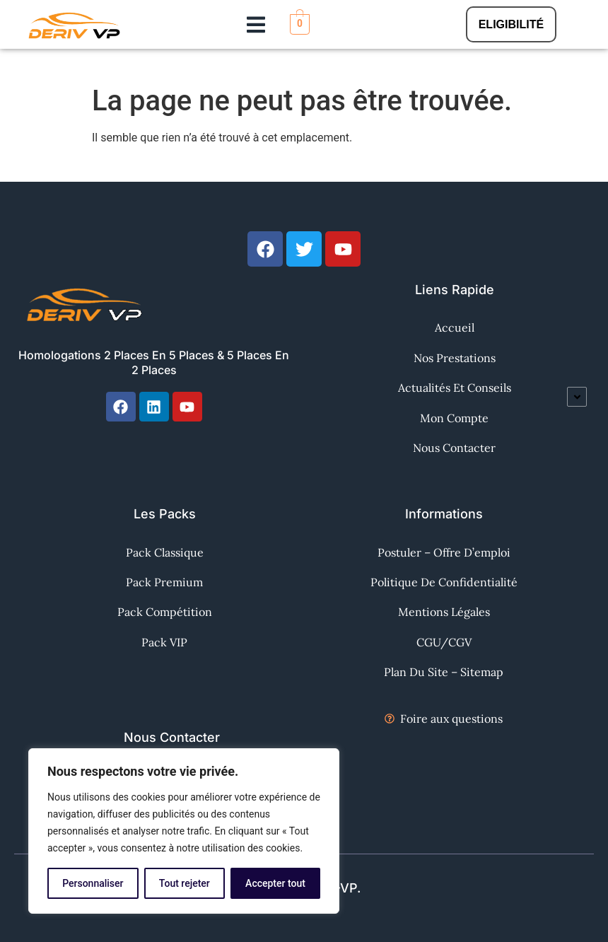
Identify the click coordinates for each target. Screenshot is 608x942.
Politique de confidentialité (444, 582)
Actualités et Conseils (454, 387)
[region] (183, 831)
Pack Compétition (164, 612)
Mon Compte (454, 418)
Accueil (454, 327)
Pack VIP (164, 642)
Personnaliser (92, 883)
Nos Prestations (455, 358)
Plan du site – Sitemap (443, 672)
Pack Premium (164, 582)
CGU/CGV (444, 642)
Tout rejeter (184, 883)
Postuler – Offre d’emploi (444, 552)
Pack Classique (165, 552)
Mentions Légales (444, 612)
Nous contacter (454, 448)
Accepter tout (275, 883)
